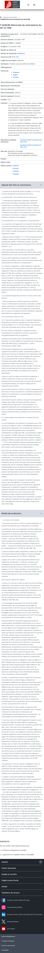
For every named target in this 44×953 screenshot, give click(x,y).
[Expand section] (40, 862)
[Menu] (34, 5)
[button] (22, 185)
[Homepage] (1, 17)
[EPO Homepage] (12, 5)
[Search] (28, 5)
